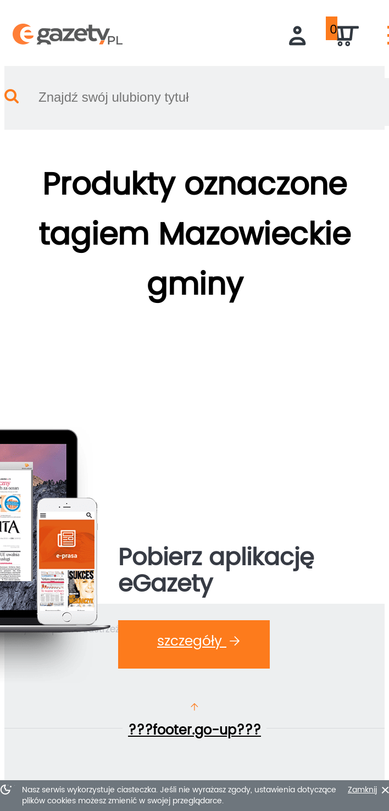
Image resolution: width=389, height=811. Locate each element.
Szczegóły (198, 641)
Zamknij (362, 790)
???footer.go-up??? (194, 731)
